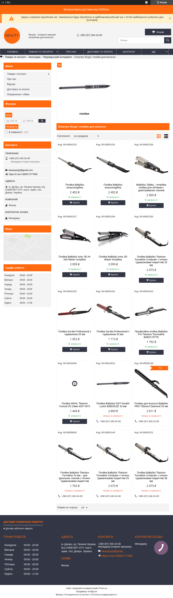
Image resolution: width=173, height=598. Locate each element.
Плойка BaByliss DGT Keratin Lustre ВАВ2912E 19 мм (112, 405)
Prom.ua (103, 588)
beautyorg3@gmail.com (21, 170)
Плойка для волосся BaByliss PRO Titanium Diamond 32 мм (151, 405)
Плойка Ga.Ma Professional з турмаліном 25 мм (74, 333)
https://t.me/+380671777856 (23, 174)
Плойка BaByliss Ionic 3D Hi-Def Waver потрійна (75, 258)
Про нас (71, 51)
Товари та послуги (41, 51)
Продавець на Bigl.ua (86, 591)
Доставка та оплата (100, 51)
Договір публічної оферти (18, 528)
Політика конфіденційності (104, 594)
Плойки (84, 114)
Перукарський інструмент (57, 57)
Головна (12, 51)
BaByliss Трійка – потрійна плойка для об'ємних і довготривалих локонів (151, 187)
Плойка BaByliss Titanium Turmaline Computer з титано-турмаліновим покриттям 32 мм (151, 261)
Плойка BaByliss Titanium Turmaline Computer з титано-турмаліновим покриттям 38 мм (151, 476)
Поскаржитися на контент (76, 594)
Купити (76, 202)
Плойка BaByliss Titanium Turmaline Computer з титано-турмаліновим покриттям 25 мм (113, 476)
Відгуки (11, 84)
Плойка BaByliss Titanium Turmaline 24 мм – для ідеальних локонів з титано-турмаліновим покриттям (75, 476)
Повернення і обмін (18, 94)
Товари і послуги (16, 74)
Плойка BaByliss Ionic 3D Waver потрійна (113, 258)
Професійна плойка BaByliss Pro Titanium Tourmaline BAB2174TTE (151, 334)
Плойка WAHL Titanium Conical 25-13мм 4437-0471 (74, 405)
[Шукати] (167, 40)
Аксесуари (34, 57)
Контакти (129, 51)
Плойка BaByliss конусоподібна (74, 186)
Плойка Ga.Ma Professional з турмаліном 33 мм (113, 333)
